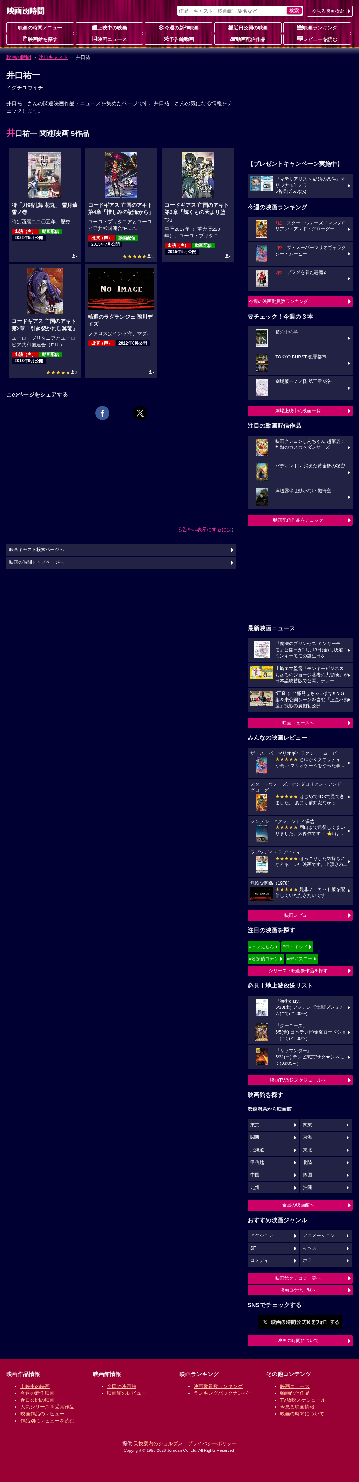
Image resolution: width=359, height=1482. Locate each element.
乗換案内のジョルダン (158, 1443)
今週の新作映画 (179, 27)
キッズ (310, 1248)
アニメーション (319, 1235)
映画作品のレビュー (42, 1413)
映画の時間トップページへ (36, 562)
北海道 (257, 1150)
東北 (307, 1150)
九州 (254, 1187)
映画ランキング (317, 27)
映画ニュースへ (298, 722)
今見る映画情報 (297, 1406)
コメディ (259, 1260)
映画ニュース (109, 39)
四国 (307, 1174)
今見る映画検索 (328, 11)
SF (253, 1248)
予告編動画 (179, 39)
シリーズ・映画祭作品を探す (298, 970)
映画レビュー (298, 915)
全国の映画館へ (298, 1204)
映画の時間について (298, 1340)
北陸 (307, 1162)
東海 (307, 1137)
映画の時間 (18, 57)
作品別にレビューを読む (47, 1420)
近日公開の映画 (248, 27)
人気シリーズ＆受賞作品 (47, 1406)
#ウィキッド (295, 946)
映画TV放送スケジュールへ (298, 1080)
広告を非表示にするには (204, 529)
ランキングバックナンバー (223, 1393)
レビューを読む (317, 39)
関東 (307, 1125)
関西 (254, 1137)
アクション (261, 1235)
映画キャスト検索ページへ (36, 549)
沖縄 (307, 1187)
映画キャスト (53, 57)
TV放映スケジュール (303, 1400)
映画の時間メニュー (40, 28)
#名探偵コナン (264, 958)
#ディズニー (299, 958)
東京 (254, 1125)
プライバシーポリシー (212, 1443)
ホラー (310, 1260)
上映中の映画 (109, 27)
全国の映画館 (121, 1386)
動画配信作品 (247, 39)
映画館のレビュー (126, 1393)
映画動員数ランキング (218, 1386)
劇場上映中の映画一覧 (298, 410)
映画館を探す (39, 39)
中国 (254, 1174)
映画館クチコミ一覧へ (298, 1278)
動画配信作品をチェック (298, 520)
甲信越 (257, 1162)
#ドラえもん (261, 946)
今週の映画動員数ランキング (278, 301)
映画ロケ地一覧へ (298, 1290)
